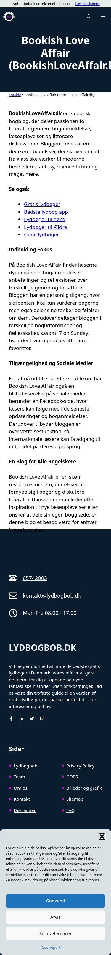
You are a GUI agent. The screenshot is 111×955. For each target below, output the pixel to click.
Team (19, 777)
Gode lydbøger (41, 234)
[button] (102, 837)
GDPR (72, 777)
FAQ (70, 810)
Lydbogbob (26, 766)
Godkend (55, 901)
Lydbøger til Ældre (45, 227)
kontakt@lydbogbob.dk (52, 595)
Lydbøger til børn (44, 219)
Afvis (55, 917)
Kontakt (22, 799)
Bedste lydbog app (46, 211)
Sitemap (74, 799)
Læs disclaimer (87, 3)
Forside (15, 94)
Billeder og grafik (84, 788)
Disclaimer (25, 810)
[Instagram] (42, 718)
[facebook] (11, 718)
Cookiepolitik (52, 947)
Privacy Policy (80, 766)
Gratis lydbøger (42, 204)
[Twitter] (32, 718)
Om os (21, 788)
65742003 (35, 578)
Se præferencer (55, 933)
